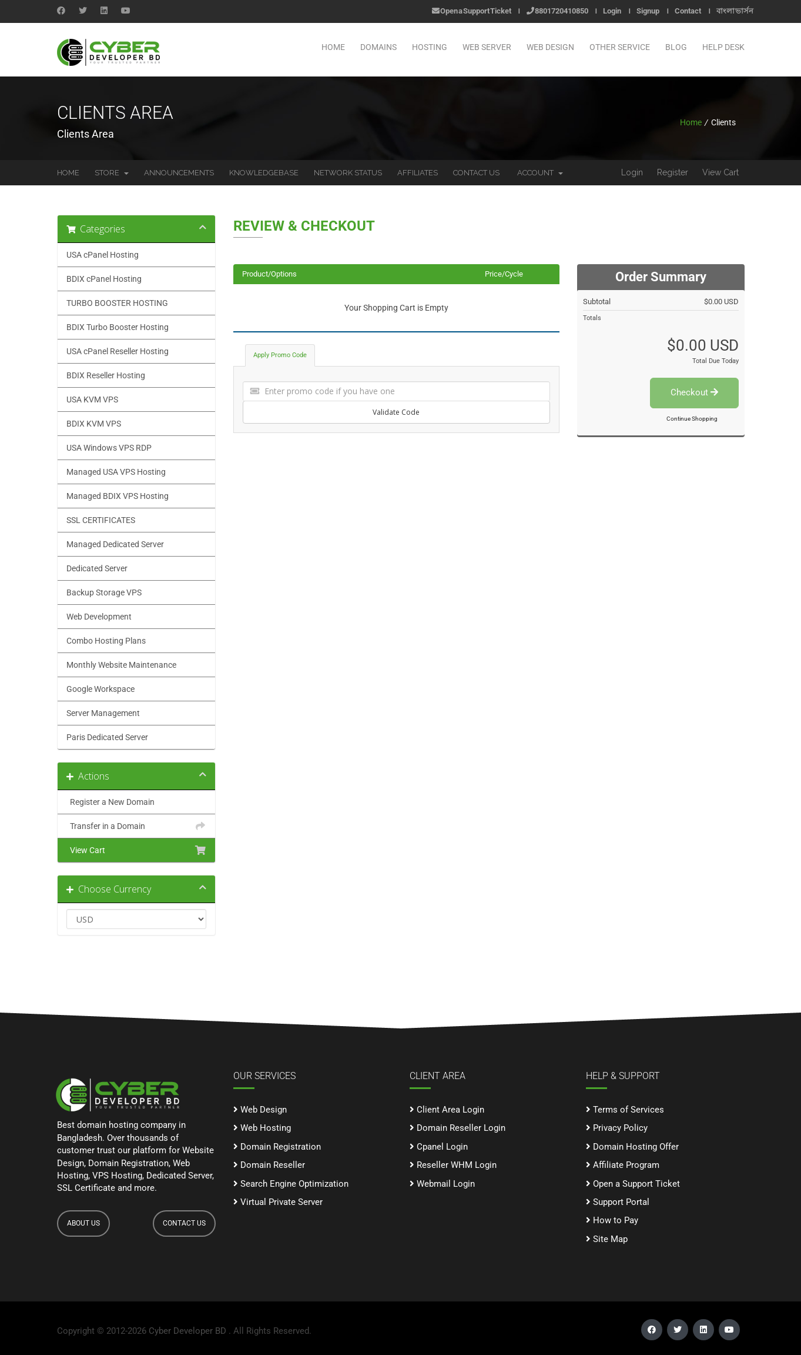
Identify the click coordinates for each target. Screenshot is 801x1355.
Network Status (348, 172)
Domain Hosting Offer (632, 1146)
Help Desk (723, 47)
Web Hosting (262, 1128)
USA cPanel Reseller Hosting (117, 351)
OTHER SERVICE (619, 47)
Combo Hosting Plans (106, 640)
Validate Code (396, 412)
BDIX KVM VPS (93, 423)
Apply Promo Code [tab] (280, 355)
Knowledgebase (264, 172)
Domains (378, 47)
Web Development (99, 616)
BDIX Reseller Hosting (105, 375)
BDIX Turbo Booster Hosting (117, 327)
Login (612, 10)
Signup (647, 10)
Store (112, 172)
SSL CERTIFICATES (100, 520)
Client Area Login (447, 1109)
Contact (688, 10)
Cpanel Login (439, 1146)
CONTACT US (184, 1223)
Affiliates (417, 172)
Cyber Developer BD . (190, 1331)
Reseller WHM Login (453, 1165)
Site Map (607, 1239)
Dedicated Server (97, 568)
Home (333, 47)
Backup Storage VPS (104, 592)
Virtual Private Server (278, 1202)
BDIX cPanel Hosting (104, 279)
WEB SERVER (486, 47)
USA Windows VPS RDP (109, 447)
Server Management (103, 713)
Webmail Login (442, 1183)
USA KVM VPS (92, 399)
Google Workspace (100, 689)
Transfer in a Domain (136, 826)
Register (672, 172)
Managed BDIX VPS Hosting (117, 496)
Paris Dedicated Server (107, 737)
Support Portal (617, 1202)
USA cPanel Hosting (102, 254)
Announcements (179, 172)
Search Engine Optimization (290, 1183)
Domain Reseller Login (457, 1128)
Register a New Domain (136, 802)
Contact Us (476, 172)
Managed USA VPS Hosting (116, 472)
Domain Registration (277, 1146)
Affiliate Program (622, 1165)
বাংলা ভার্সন (734, 10)
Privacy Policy (617, 1128)
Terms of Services (625, 1109)
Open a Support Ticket (471, 10)
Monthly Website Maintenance (121, 665)
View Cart (720, 172)
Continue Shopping (692, 418)
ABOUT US (83, 1223)
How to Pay (612, 1220)
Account (540, 172)
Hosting (429, 47)
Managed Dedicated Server (115, 544)
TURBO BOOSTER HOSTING (117, 303)
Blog (676, 47)
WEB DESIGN (550, 47)
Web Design (260, 1109)
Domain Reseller (269, 1165)
